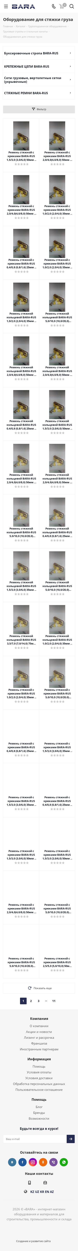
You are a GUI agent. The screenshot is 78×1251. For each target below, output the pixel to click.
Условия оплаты (39, 1072)
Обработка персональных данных (39, 1084)
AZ (52, 1192)
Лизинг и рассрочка (39, 1037)
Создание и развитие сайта (33, 1241)
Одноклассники (43, 1162)
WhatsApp (64, 1162)
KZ (32, 1192)
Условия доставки (39, 1078)
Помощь (39, 1066)
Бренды (39, 1113)
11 (54, 1001)
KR (42, 1192)
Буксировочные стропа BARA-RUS (31, 53)
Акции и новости (39, 1032)
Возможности (39, 1118)
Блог (39, 1107)
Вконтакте (12, 1162)
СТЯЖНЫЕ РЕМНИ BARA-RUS (26, 93)
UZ (37, 1192)
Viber (53, 1162)
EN (47, 1192)
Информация (39, 1059)
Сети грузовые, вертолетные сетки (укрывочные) (32, 80)
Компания (39, 1018)
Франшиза (39, 1043)
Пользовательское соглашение (39, 1089)
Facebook (22, 1162)
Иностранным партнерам (39, 1049)
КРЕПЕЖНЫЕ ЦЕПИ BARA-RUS (26, 66)
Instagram (33, 1162)
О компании (39, 1026)
